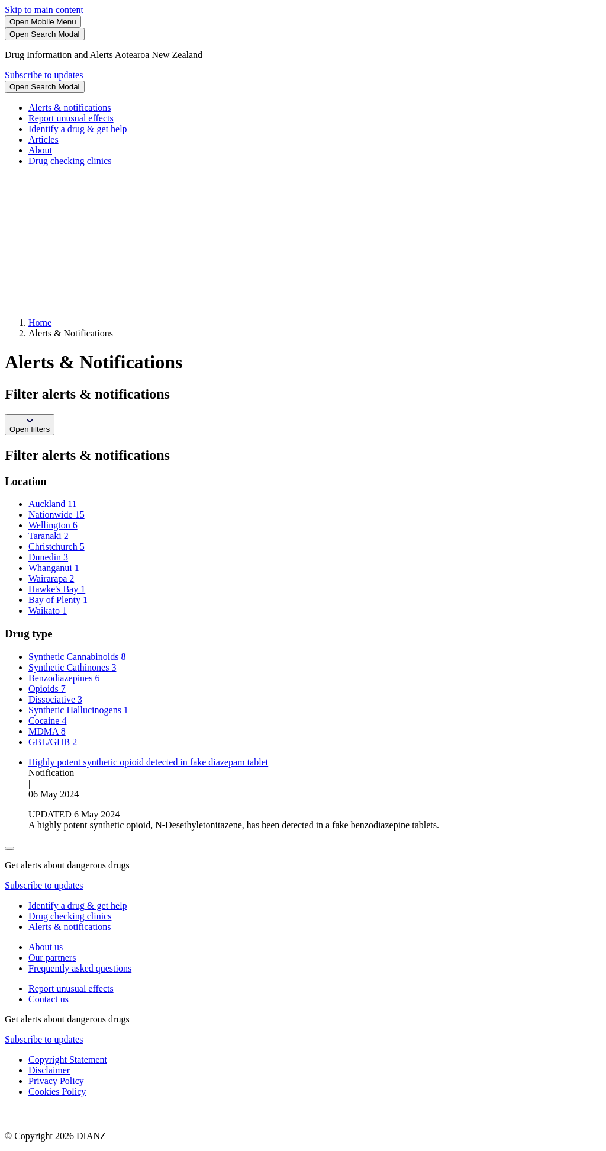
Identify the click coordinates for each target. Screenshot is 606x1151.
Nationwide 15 (56, 514)
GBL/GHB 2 (52, 742)
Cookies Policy (57, 1091)
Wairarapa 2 (51, 578)
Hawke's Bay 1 (56, 589)
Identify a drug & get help (77, 129)
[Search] (45, 34)
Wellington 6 (53, 525)
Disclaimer (49, 1070)
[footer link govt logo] (64, 1116)
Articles (43, 139)
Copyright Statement (67, 1059)
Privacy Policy (56, 1081)
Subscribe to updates (44, 75)
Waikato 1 (47, 610)
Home (39, 323)
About (40, 150)
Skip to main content (44, 10)
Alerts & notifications (69, 107)
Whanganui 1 (53, 568)
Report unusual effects (71, 118)
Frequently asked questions (79, 968)
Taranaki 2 (48, 536)
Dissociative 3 (55, 699)
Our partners (52, 958)
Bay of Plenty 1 (58, 600)
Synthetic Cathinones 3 (72, 667)
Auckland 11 (52, 504)
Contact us (48, 999)
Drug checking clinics (69, 161)
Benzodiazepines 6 (63, 678)
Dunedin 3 (48, 557)
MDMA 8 (47, 731)
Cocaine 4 (47, 721)
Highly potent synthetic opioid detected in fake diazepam (148, 762)
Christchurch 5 (56, 546)
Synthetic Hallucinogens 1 (78, 710)
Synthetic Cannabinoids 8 (76, 657)
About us (45, 947)
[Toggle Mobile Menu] (43, 21)
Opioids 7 (47, 689)
